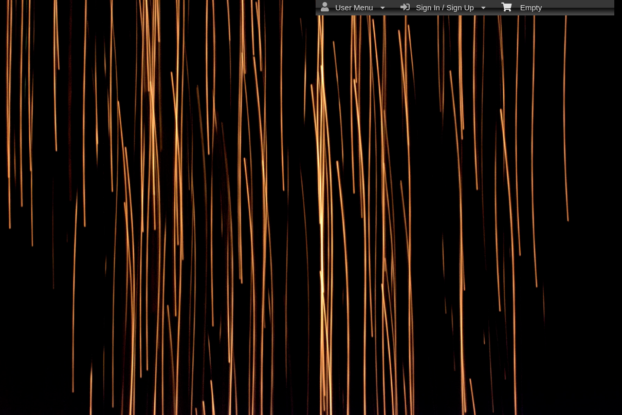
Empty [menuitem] (521, 7)
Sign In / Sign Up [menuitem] (443, 7)
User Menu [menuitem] (353, 7)
